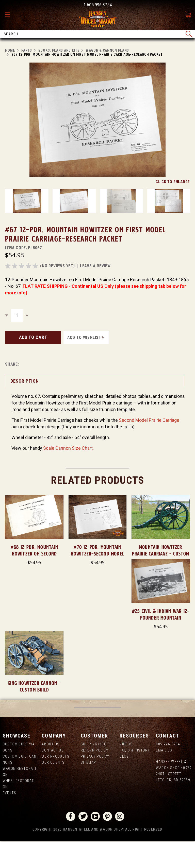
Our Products (55, 756)
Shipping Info (94, 744)
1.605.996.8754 (98, 4)
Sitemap (88, 762)
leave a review (95, 265)
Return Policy (94, 750)
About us (50, 744)
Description (24, 381)
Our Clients (53, 762)
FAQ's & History (135, 750)
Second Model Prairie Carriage (149, 420)
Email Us (164, 750)
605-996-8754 (168, 744)
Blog (124, 756)
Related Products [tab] (97, 480)
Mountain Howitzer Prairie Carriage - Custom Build (160, 553)
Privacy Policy (95, 756)
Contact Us (53, 750)
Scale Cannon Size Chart (68, 448)
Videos (126, 744)
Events (9, 793)
